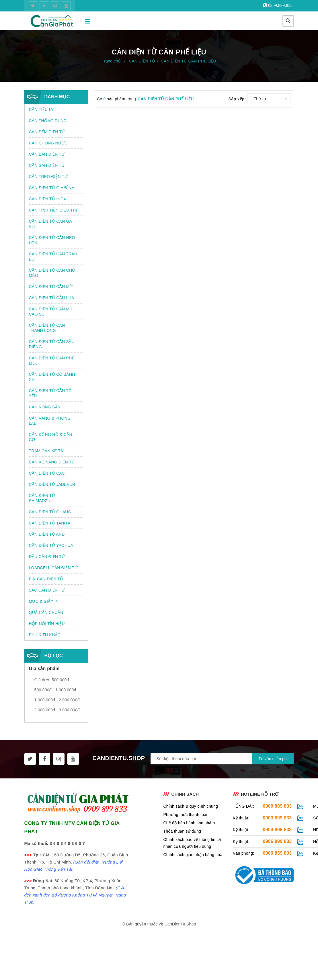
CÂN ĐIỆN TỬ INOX (48, 199)
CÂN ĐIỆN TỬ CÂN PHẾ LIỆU (51, 360)
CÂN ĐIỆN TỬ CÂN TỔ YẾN (50, 393)
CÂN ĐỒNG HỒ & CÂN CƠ (50, 437)
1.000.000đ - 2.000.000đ (57, 700)
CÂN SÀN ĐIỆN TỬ (47, 165)
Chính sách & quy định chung (190, 806)
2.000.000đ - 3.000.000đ (57, 710)
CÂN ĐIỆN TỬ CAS (47, 473)
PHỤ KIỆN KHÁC (45, 635)
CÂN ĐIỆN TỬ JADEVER (52, 484)
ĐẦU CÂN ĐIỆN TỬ (47, 556)
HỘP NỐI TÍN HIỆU (47, 623)
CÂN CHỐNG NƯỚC (48, 143)
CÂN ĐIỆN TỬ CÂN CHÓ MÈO (52, 273)
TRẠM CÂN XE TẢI (47, 451)
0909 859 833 (277, 853)
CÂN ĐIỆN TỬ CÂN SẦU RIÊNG (52, 344)
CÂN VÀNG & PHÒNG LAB (50, 421)
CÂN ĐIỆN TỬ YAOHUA (51, 545)
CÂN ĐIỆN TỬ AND (47, 534)
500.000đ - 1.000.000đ (55, 690)
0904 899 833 (277, 829)
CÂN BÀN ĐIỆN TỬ (47, 154)
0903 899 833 (277, 817)
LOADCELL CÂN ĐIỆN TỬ (53, 567)
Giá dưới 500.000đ (51, 680)
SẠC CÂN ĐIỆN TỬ (47, 590)
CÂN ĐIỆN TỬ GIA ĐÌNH (52, 187)
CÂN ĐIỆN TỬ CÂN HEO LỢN (52, 240)
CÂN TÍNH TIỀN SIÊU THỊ (53, 210)
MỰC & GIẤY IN (44, 601)
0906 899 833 (277, 841)
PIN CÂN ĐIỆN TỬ (46, 579)
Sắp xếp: (237, 99)
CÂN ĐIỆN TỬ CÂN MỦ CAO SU (51, 311)
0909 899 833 (277, 806)
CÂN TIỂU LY (41, 109)
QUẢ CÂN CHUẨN (46, 612)
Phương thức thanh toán (185, 814)
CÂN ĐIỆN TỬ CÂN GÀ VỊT (50, 224)
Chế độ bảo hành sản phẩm (189, 823)
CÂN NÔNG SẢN (45, 407)
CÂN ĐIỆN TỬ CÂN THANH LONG (47, 328)
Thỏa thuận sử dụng (182, 831)
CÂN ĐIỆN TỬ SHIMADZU (42, 498)
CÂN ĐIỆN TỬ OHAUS (50, 512)
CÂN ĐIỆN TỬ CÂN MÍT (51, 286)
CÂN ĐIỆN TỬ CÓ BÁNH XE (52, 377)
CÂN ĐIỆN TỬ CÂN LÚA (51, 297)
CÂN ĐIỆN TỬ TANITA (50, 523)
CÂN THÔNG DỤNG (48, 120)
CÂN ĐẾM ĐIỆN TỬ (47, 132)
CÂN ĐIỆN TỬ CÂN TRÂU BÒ (53, 256)
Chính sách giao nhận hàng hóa (192, 854)
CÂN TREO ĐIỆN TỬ (48, 176)
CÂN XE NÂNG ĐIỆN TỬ (52, 462)
